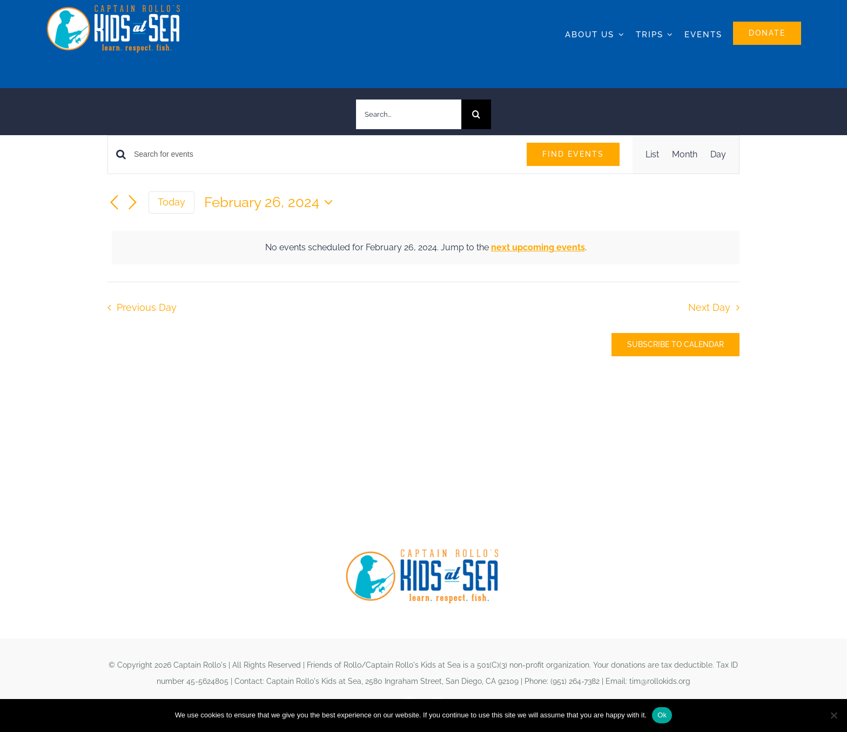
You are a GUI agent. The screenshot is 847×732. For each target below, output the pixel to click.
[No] (833, 715)
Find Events (573, 154)
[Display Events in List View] (652, 155)
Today (171, 202)
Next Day (709, 307)
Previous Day (147, 307)
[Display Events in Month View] (684, 155)
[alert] (426, 247)
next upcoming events (538, 247)
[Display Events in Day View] (718, 155)
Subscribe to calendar (675, 344)
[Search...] (408, 114)
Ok (662, 715)
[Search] (476, 114)
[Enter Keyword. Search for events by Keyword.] (324, 154)
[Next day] (132, 202)
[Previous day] (113, 202)
